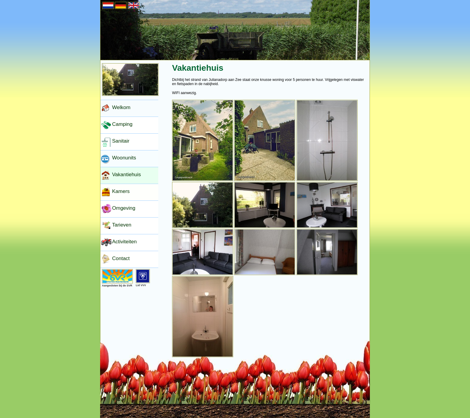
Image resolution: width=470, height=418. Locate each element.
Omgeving (123, 208)
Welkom (121, 107)
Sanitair (120, 141)
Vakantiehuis (126, 174)
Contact (121, 258)
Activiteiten (124, 242)
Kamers (121, 191)
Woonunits (124, 158)
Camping (122, 124)
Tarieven (121, 225)
